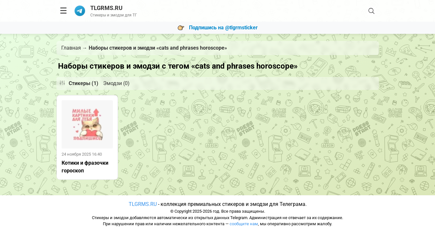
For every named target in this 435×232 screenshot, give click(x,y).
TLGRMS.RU (143, 204)
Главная (71, 48)
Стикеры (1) (83, 83)
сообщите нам (244, 223)
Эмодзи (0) (116, 83)
